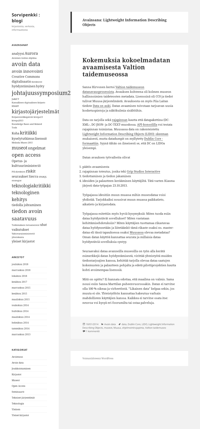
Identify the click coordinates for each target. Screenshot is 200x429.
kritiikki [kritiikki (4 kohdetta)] (28, 133)
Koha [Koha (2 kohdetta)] (15, 133)
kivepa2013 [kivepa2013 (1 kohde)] (17, 120)
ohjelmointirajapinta (133, 327)
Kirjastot (16, 374)
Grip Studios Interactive (143, 171)
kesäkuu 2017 (19, 281)
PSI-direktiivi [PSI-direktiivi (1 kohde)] (18, 171)
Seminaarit (18, 391)
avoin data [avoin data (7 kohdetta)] (26, 64)
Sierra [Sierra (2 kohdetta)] (33, 176)
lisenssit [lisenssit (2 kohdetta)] (41, 138)
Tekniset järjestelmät (23, 397)
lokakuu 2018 (19, 276)
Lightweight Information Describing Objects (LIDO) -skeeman (125, 134)
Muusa (117, 327)
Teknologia (18, 403)
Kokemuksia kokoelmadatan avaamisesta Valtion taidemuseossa (126, 67)
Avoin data (18, 362)
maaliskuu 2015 (21, 299)
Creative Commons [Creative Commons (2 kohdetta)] (26, 76)
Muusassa (137, 232)
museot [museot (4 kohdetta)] (19, 148)
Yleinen (16, 409)
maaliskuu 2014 (21, 317)
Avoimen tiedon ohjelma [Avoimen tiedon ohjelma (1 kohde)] (24, 58)
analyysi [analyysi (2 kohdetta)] (18, 53)
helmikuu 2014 (20, 322)
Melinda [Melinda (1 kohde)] (16, 142)
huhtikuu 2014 (20, 311)
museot (108, 327)
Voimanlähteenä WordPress (97, 358)
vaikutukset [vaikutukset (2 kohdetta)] (20, 229)
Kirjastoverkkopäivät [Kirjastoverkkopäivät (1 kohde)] (22, 117)
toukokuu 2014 (20, 305)
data (124, 324)
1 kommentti (93, 331)
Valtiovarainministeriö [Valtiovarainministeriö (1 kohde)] (23, 233)
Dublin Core (134, 324)
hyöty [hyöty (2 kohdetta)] (40, 86)
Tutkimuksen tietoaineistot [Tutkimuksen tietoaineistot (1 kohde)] (25, 225)
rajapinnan (120, 120)
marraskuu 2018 (21, 270)
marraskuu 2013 (21, 334)
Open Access (18, 386)
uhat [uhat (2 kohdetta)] (43, 225)
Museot (16, 380)
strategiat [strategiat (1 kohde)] (16, 180)
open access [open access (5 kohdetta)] (26, 154)
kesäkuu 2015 (19, 293)
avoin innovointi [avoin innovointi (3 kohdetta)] (27, 71)
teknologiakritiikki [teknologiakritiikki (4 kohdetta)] (31, 185)
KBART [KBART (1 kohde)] (15, 106)
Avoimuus (17, 356)
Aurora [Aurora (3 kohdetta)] (31, 53)
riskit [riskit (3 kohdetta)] (31, 171)
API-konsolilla (147, 124)
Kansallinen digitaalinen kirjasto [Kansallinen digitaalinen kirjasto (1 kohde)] (28, 102)
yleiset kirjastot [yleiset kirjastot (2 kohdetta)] (23, 241)
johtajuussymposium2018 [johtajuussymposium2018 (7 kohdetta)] (46, 93)
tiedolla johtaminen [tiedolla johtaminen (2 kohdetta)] (26, 205)
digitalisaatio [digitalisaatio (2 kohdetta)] (21, 81)
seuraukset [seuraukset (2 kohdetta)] (20, 176)
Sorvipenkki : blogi (26, 17)
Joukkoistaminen (21, 368)
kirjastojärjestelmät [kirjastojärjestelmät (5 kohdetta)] (35, 111)
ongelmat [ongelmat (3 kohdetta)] (37, 148)
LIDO (144, 324)
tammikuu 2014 (20, 328)
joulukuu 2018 (20, 264)
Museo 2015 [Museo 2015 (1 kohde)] (27, 142)
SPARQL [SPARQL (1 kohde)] (43, 176)
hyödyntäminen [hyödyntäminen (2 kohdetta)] (23, 86)
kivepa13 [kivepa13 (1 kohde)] (38, 117)
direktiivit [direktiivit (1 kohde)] (37, 81)
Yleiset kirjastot (20, 415)
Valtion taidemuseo (155, 327)
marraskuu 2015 (21, 287)
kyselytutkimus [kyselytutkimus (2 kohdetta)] (23, 138)
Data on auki (102, 106)
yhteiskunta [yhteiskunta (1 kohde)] (18, 237)
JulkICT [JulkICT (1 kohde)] (15, 99)
